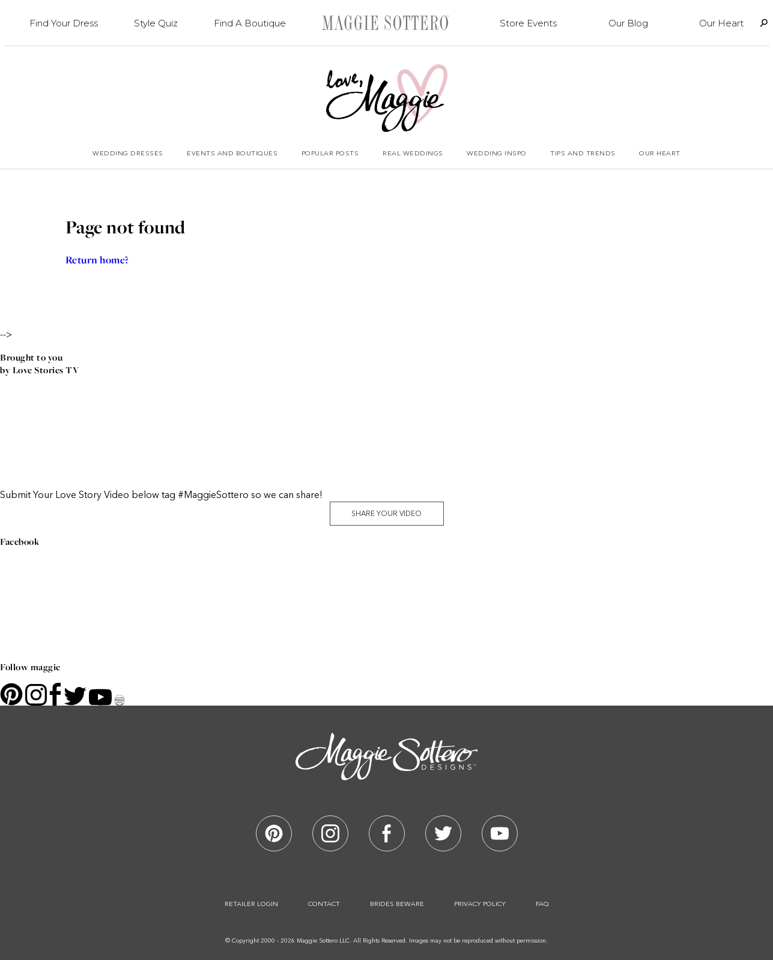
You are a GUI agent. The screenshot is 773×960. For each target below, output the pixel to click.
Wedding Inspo (497, 154)
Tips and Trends (583, 154)
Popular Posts (330, 154)
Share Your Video (386, 514)
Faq (542, 904)
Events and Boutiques (232, 154)
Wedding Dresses (127, 154)
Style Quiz (156, 23)
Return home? (97, 260)
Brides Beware (397, 904)
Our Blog (628, 23)
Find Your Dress (63, 23)
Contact (324, 904)
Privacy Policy (480, 904)
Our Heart (721, 23)
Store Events (528, 23)
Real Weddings (413, 154)
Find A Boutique (250, 23)
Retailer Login (251, 904)
